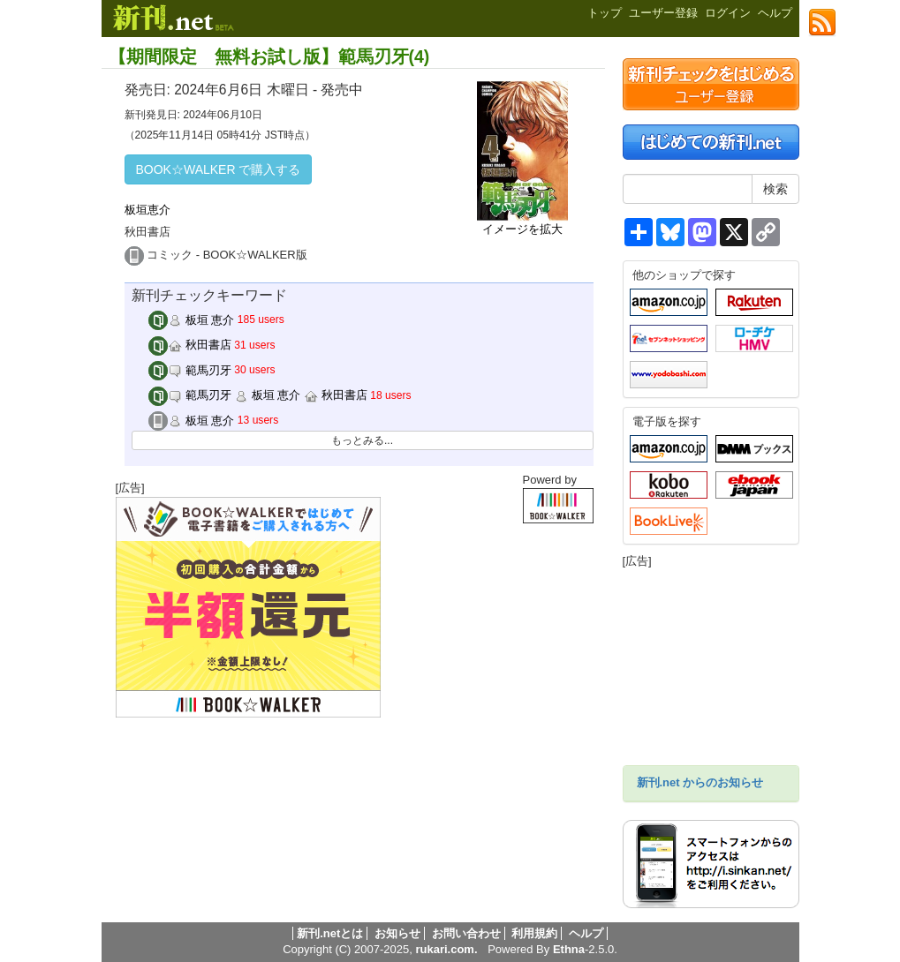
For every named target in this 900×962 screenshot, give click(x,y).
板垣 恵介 (191, 320)
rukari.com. (446, 949)
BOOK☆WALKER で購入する (218, 169)
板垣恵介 (147, 209)
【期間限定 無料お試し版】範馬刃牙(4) (269, 56)
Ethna (569, 949)
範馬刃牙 (189, 370)
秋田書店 (189, 344)
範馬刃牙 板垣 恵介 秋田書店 (257, 395)
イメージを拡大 (522, 229)
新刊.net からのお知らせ (700, 782)
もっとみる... (362, 440)
